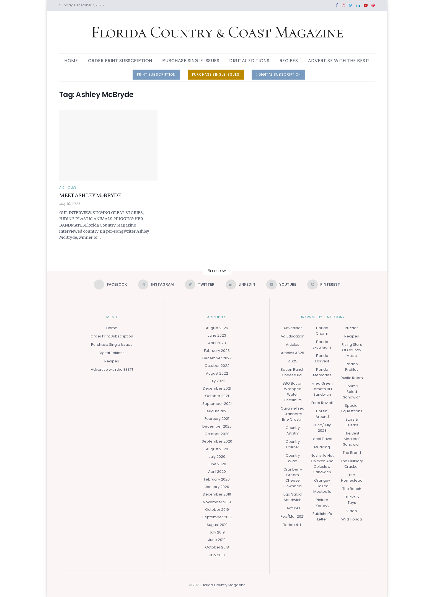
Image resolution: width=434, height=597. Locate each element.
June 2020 (217, 464)
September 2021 (217, 403)
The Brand (352, 452)
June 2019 (217, 539)
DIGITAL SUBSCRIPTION (278, 74)
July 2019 (217, 532)
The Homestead (352, 477)
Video (351, 511)
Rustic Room (352, 377)
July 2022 (217, 380)
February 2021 (217, 418)
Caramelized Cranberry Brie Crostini (292, 414)
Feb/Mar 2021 (292, 516)
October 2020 (217, 433)
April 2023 (217, 343)
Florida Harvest (322, 358)
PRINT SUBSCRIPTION (156, 74)
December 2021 (217, 388)
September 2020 (217, 441)
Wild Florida (351, 519)
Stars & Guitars (351, 422)
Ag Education (292, 336)
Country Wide (293, 458)
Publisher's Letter (322, 516)
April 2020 (217, 471)
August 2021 (217, 411)
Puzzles (351, 328)
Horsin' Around (322, 413)
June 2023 (217, 335)
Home (71, 60)
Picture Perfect (322, 502)
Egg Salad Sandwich (292, 497)
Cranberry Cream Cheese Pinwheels (292, 478)
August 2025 (217, 328)
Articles (68, 187)
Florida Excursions (322, 344)
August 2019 (217, 524)
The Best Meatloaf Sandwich (352, 439)
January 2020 (217, 486)
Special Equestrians (351, 408)
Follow (217, 271)
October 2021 (217, 396)
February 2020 (217, 479)
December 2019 (217, 494)
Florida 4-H (293, 524)
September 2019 (217, 517)
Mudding (322, 447)
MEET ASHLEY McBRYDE (90, 196)
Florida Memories (322, 372)
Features (293, 508)
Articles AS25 (292, 352)
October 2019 (217, 509)
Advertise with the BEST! (339, 60)
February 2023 (217, 350)
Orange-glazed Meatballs (322, 486)
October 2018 (217, 547)
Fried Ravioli (322, 402)
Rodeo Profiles (351, 366)
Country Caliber (293, 444)
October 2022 (217, 366)
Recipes (289, 60)
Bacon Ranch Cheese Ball (292, 372)
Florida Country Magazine (223, 585)
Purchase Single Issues (190, 60)
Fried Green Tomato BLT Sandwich (322, 389)
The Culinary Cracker (352, 463)
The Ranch (351, 488)
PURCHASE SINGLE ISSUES (215, 74)
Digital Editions (249, 60)
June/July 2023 (322, 427)
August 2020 (217, 449)
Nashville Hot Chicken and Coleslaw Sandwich (322, 464)
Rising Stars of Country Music (352, 350)
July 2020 (217, 456)
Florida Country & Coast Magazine (217, 32)
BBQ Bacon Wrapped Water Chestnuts (293, 392)
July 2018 (217, 555)
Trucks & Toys (351, 499)
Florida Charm (322, 330)
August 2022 (217, 373)
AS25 (292, 361)
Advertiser (292, 328)
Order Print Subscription (120, 60)
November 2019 (217, 502)
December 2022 (217, 358)
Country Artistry (293, 430)
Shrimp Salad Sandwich (352, 391)
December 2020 (217, 426)
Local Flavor (322, 438)
